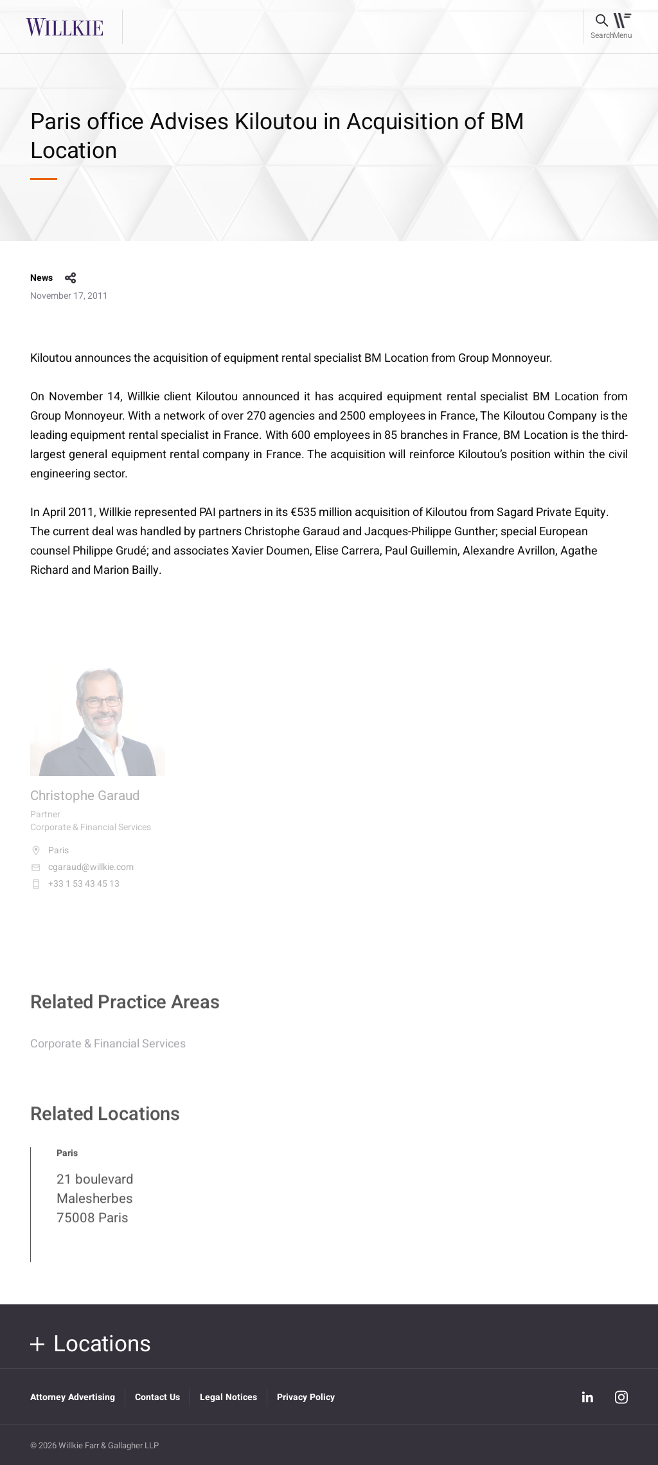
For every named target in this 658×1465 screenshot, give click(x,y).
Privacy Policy (306, 1397)
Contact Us (157, 1397)
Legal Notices (228, 1397)
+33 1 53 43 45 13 (75, 892)
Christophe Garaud (85, 804)
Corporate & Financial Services (108, 1051)
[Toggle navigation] (622, 27)
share (70, 278)
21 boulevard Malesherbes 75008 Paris (95, 1205)
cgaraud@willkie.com (82, 875)
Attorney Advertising (72, 1397)
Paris (49, 859)
